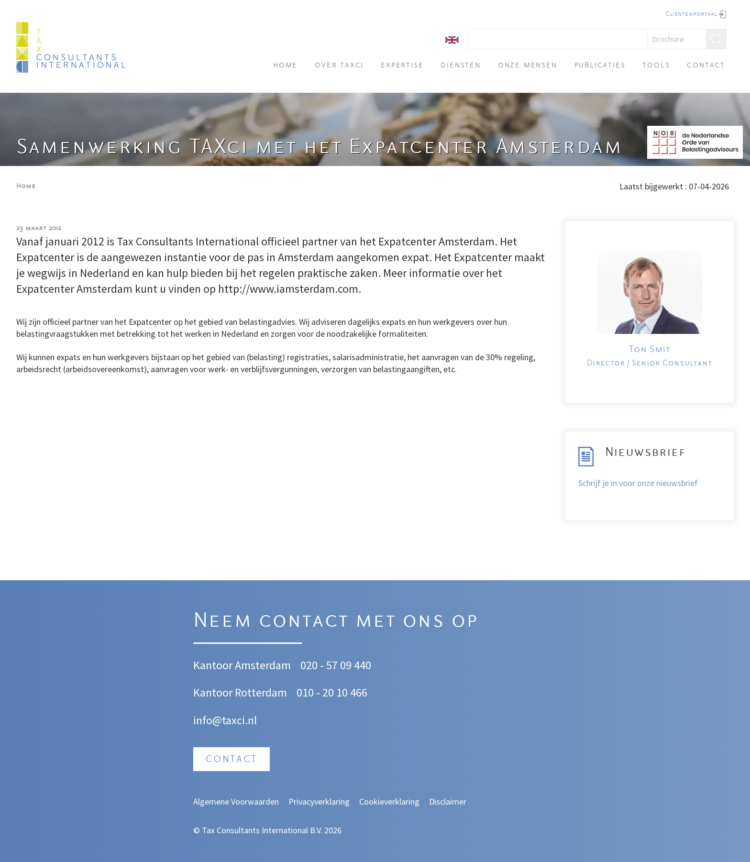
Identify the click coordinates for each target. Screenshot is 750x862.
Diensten (460, 66)
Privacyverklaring (319, 801)
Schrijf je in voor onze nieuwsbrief (638, 482)
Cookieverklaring (389, 801)
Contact (706, 66)
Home (285, 66)
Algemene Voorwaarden (236, 801)
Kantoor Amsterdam (242, 665)
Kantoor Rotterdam (240, 692)
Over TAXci (339, 66)
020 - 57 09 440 (335, 665)
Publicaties (600, 66)
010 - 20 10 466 (332, 692)
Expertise (402, 66)
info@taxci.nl (225, 720)
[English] (452, 39)
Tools (656, 66)
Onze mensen (527, 66)
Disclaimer (447, 801)
